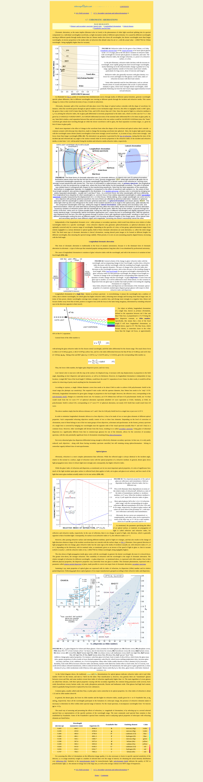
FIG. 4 (123, 542)
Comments (104, 775)
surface (112, 119)
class (72, 446)
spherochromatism (115, 435)
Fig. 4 (69, 97)
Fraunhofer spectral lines (102, 28)
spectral (86, 704)
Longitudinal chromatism (112, 26)
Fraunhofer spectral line (108, 50)
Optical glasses (128, 26)
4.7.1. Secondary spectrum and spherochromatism (110, 13)
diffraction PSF (61, 761)
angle (64, 237)
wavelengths (134, 704)
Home (97, 775)
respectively (122, 141)
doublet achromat (111, 191)
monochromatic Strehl (87, 761)
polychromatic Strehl (59, 397)
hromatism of (69, 294)
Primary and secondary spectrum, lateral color (86, 26)
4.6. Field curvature (82, 13)
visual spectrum (127, 50)
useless (55, 382)
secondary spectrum (126, 429)
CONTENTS (124, 7)
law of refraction (125, 136)
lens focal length (111, 271)
